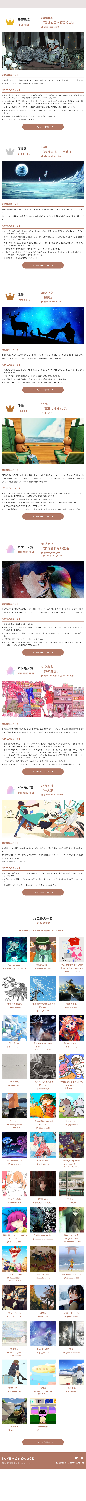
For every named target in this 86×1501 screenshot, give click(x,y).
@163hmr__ (71, 1117)
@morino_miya (14, 1384)
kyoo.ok (22, 1000)
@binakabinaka (43, 1078)
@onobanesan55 (50, 56)
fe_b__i (49, 1234)
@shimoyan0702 (14, 1348)
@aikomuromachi (71, 1384)
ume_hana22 (14, 1039)
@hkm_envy (14, 1117)
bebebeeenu (44, 1426)
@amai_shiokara (43, 1000)
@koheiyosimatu (51, 331)
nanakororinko (43, 1310)
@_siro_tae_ (71, 1039)
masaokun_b (43, 1120)
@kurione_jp (49, 706)
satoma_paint (71, 1234)
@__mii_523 (43, 1384)
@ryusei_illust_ (71, 1196)
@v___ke (42, 1348)
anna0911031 (16, 1312)
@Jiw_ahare (14, 1196)
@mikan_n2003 (14, 1274)
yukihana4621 (14, 1234)
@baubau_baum (14, 1078)
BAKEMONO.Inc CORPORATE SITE (70, 1495)
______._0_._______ (42, 1270)
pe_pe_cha (43, 1462)
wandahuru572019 (72, 1273)
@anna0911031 (14, 1310)
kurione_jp (67, 706)
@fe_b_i (37, 1234)
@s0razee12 (71, 1423)
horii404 (15, 1159)
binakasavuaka (44, 1081)
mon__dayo (72, 1120)
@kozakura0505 (71, 1310)
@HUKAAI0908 (14, 1423)
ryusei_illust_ (72, 1198)
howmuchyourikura (71, 1003)
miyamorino (15, 1387)
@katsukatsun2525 (43, 1423)
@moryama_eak (50, 583)
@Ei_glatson (43, 1196)
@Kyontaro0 (71, 1156)
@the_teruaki (43, 1160)
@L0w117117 (71, 1270)
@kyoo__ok (8, 1000)
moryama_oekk (52, 586)
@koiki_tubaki (71, 1348)
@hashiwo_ (71, 1078)
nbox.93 (46, 443)
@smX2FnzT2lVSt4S (52, 826)
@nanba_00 (14, 1462)
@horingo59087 (14, 1156)
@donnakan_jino (51, 185)
